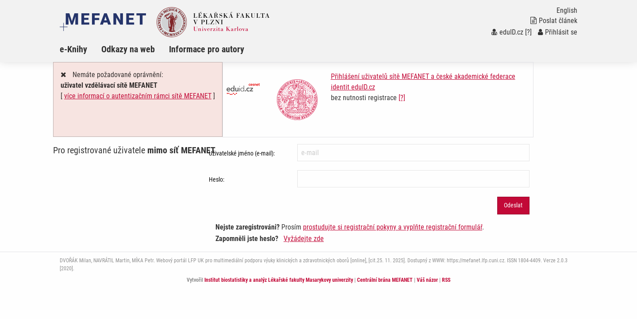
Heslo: (216, 179)
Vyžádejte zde (304, 238)
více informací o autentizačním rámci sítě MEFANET (137, 96)
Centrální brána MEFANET (385, 280)
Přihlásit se (557, 32)
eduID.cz (507, 32)
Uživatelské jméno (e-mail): (242, 153)
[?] (528, 32)
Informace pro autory (206, 49)
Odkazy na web (128, 49)
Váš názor (427, 280)
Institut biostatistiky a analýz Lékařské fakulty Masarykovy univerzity (278, 280)
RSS (446, 280)
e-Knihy (73, 49)
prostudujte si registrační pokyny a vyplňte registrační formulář (392, 227)
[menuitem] (80, 49)
